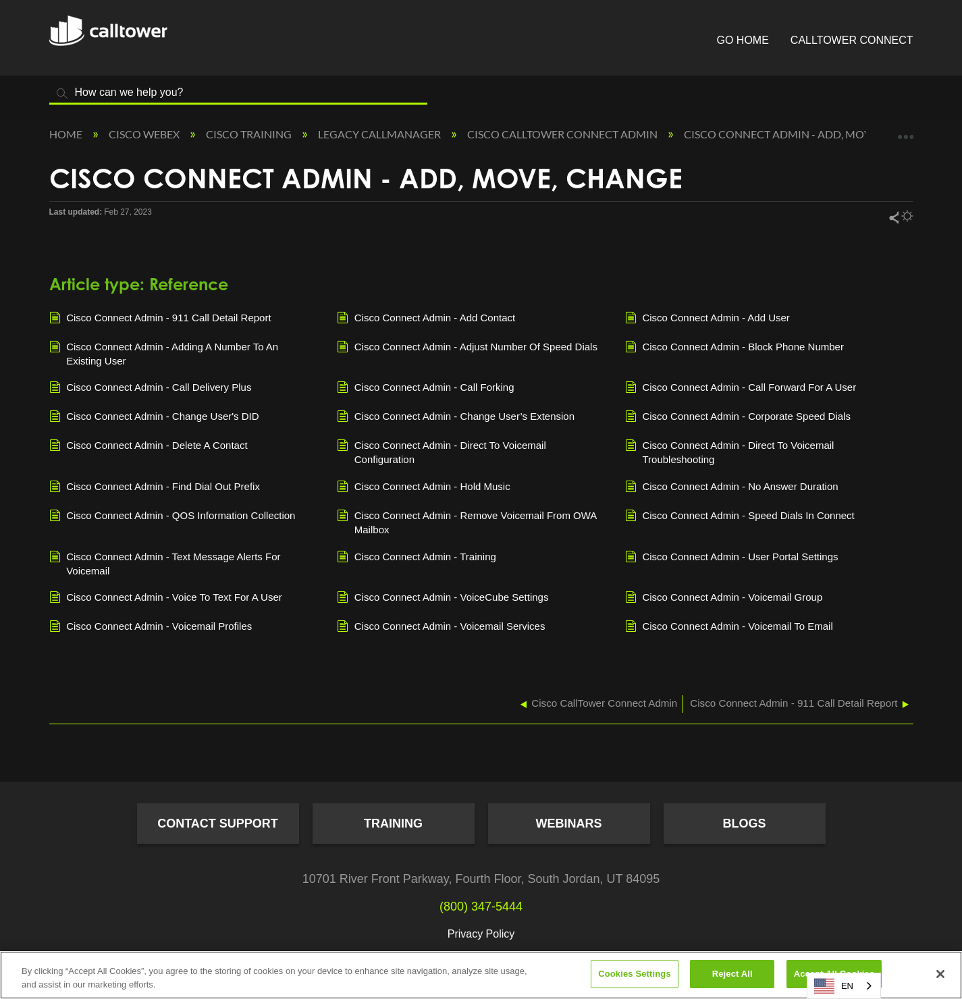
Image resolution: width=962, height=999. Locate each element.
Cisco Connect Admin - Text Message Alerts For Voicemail (165, 562)
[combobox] (844, 986)
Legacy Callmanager (380, 134)
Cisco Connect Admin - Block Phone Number (734, 348)
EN (833, 986)
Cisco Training (250, 134)
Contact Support (217, 823)
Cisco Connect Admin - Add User (707, 318)
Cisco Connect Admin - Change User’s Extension (455, 417)
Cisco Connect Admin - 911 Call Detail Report (160, 318)
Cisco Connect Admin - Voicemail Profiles (150, 627)
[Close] (940, 974)
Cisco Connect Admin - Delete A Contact (148, 446)
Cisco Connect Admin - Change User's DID (154, 417)
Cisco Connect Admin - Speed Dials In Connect (740, 516)
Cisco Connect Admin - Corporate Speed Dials (738, 417)
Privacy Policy (481, 934)
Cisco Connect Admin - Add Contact (426, 318)
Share (893, 217)
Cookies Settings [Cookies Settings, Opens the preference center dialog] (634, 974)
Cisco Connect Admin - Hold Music (423, 487)
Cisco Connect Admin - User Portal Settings (731, 557)
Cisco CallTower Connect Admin (563, 134)
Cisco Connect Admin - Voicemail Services (441, 627)
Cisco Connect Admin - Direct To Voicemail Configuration (441, 451)
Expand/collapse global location (905, 130)
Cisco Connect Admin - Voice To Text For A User (165, 598)
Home (66, 134)
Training (393, 823)
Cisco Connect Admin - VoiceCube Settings (442, 598)
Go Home (743, 40)
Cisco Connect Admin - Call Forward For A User (740, 388)
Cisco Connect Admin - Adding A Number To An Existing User (164, 353)
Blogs (744, 823)
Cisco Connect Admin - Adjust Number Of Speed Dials (467, 348)
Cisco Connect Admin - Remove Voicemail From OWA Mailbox (466, 521)
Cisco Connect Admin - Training (416, 557)
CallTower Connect (852, 40)
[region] (481, 975)
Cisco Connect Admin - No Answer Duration (731, 487)
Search (62, 93)
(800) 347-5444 (481, 906)
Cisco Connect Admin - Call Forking (425, 388)
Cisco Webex (145, 134)
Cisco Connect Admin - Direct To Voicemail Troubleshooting (729, 451)
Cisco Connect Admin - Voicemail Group (723, 598)
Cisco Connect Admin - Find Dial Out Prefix (154, 487)
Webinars (569, 823)
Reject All (732, 974)
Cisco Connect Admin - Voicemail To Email (729, 627)
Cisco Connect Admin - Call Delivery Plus (150, 388)
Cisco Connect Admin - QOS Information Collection (172, 516)
